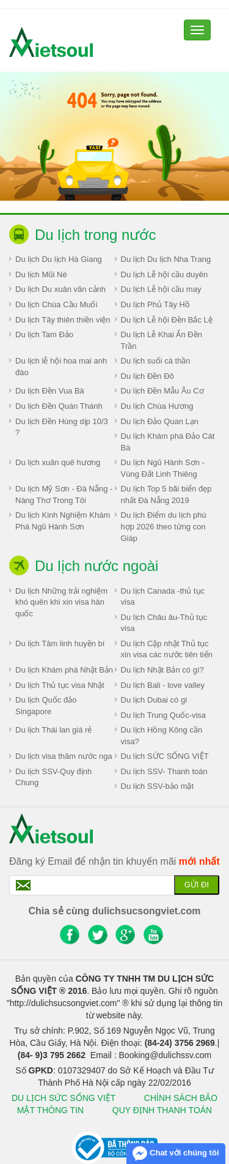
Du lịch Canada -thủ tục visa (163, 596)
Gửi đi (196, 884)
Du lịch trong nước (95, 234)
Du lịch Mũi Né (41, 274)
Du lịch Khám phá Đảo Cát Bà (168, 441)
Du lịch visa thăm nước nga (63, 756)
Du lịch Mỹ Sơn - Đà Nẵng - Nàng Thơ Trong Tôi (63, 494)
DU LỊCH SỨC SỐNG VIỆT (63, 1098)
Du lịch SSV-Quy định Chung (53, 777)
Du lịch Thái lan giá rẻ (53, 729)
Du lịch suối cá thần (156, 360)
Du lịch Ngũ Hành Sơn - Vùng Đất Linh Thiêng (163, 468)
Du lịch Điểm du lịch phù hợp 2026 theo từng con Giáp (163, 526)
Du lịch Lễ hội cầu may (161, 289)
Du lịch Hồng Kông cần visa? (162, 735)
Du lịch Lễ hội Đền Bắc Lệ (167, 319)
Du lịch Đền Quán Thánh (59, 406)
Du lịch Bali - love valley (163, 685)
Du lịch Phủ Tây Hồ (155, 304)
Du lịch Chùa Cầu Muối (56, 304)
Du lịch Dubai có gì (154, 699)
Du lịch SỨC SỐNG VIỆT (165, 756)
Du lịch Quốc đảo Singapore (45, 705)
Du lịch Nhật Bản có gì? (162, 669)
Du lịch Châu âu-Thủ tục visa (164, 623)
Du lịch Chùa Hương (157, 406)
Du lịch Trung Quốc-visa (163, 715)
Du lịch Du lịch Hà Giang (58, 259)
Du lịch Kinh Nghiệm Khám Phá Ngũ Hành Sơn (62, 520)
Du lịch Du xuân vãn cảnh (60, 289)
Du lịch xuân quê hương (57, 462)
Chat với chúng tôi (176, 1153)
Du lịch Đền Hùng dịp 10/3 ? (61, 427)
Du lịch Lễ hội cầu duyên (164, 274)
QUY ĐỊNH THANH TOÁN (162, 1110)
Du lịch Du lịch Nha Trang (166, 259)
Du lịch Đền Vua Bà (49, 390)
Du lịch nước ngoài (96, 566)
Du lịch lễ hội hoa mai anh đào (61, 366)
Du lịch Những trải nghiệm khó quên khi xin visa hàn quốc (61, 602)
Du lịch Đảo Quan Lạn (160, 421)
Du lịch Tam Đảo (44, 334)
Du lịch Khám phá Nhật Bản (64, 669)
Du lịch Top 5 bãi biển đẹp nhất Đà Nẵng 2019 (166, 494)
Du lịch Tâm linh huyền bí (59, 643)
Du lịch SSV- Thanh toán (164, 771)
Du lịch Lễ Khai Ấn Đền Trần (161, 340)
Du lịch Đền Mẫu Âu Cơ (162, 390)
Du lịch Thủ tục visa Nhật (59, 685)
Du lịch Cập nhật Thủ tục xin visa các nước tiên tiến (167, 649)
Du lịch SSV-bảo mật (157, 786)
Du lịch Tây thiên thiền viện (63, 319)
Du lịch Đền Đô (147, 376)
